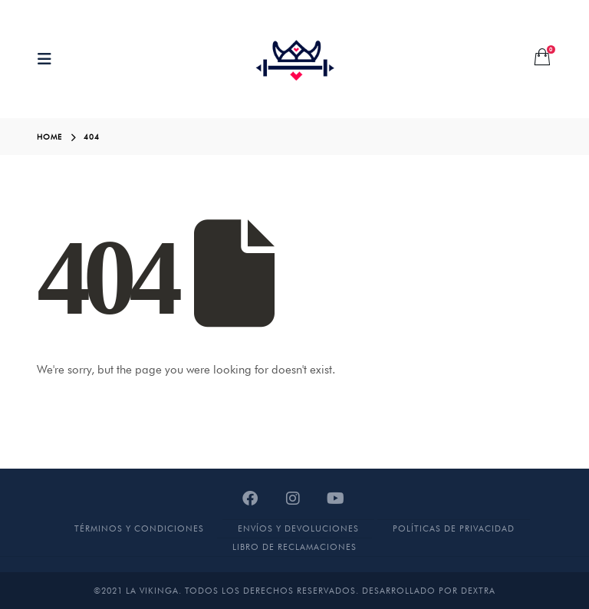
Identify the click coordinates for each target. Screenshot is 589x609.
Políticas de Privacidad (454, 528)
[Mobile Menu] (49, 59)
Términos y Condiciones (139, 528)
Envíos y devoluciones (298, 528)
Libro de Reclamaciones (294, 547)
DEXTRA (478, 590)
